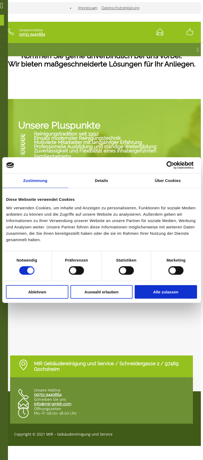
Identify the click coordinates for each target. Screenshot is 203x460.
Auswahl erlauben (101, 291)
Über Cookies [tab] (168, 180)
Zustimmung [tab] (35, 180)
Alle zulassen (165, 291)
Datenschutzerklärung (120, 8)
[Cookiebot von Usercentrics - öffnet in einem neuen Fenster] (173, 165)
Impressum (87, 8)
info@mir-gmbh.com (52, 404)
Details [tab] (101, 180)
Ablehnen (37, 291)
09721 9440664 (32, 34)
